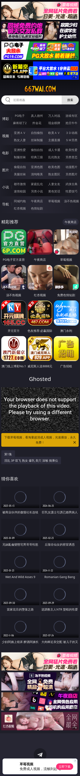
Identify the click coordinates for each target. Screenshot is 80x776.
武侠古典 (71, 184)
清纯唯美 (37, 174)
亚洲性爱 (20, 150)
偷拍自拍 (37, 150)
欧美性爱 (71, 150)
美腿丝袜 (20, 174)
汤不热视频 (71, 201)
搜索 (70, 100)
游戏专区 (71, 116)
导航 (5, 204)
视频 (5, 135)
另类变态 (71, 157)
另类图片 (71, 174)
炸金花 (36, 123)
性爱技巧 (71, 191)
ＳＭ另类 (71, 140)
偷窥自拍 (20, 167)
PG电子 (20, 116)
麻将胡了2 (20, 123)
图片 (5, 170)
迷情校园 (20, 191)
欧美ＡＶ (54, 133)
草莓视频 (54, 201)
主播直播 (54, 140)
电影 (5, 153)
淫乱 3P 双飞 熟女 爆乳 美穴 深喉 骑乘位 (31, 460)
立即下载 (65, 766)
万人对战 (54, 116)
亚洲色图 (37, 167)
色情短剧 (37, 208)
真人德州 (37, 116)
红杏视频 (20, 208)
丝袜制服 (37, 140)
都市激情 (20, 184)
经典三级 (37, 157)
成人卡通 (54, 150)
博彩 (5, 118)
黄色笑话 (54, 191)
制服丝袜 (20, 157)
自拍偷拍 (37, 133)
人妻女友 (54, 184)
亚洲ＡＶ (20, 133)
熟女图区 (54, 174)
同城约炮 (20, 201)
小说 (5, 187)
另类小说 (37, 191)
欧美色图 (54, 167)
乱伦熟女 (54, 157)
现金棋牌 (54, 123)
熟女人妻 (20, 140)
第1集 (8, 454)
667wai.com (40, 89)
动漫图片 (71, 167)
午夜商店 (37, 201)
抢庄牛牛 (71, 123)
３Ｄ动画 (71, 133)
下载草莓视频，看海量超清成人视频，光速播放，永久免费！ (40, 440)
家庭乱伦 (37, 184)
